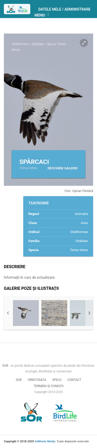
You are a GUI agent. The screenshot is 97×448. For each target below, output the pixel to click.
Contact (74, 380)
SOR (19, 380)
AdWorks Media (45, 441)
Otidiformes (20, 44)
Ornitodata (37, 380)
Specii (57, 380)
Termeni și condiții (48, 386)
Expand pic (84, 43)
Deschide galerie (63, 168)
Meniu (43, 15)
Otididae (38, 44)
